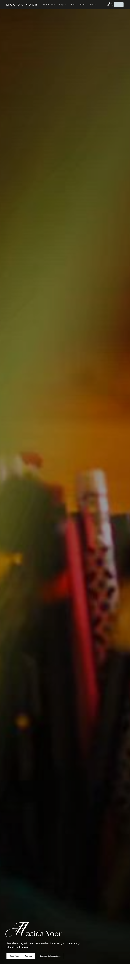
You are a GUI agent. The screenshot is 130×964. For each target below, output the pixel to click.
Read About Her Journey (21, 956)
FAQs (82, 4)
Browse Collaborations (50, 956)
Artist (73, 4)
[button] (63, 4)
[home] (21, 4)
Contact (92, 4)
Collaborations (48, 4)
